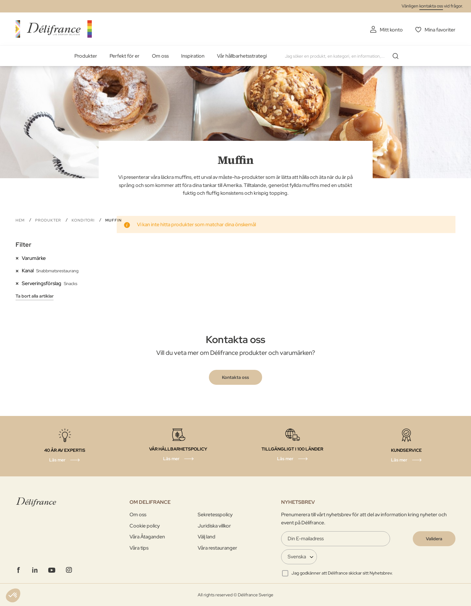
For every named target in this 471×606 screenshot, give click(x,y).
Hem (21, 220)
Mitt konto (391, 29)
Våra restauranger (217, 548)
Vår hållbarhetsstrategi (242, 56)
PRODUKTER (48, 220)
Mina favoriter (440, 29)
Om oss (160, 56)
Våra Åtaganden (147, 536)
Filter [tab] (23, 245)
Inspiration (193, 56)
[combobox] (344, 56)
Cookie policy (145, 525)
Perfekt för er (124, 56)
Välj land (206, 536)
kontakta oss (431, 6)
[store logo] (54, 28)
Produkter (85, 56)
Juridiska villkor (214, 525)
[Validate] (434, 538)
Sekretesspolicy (215, 514)
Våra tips (139, 548)
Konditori (84, 220)
